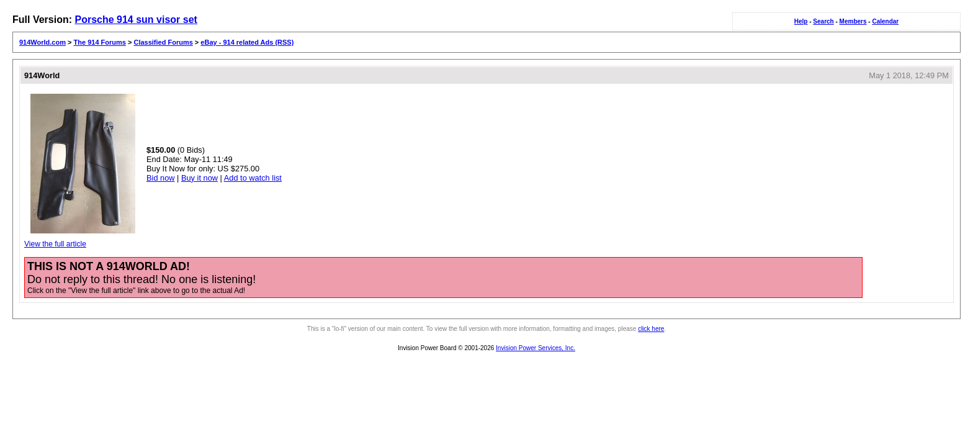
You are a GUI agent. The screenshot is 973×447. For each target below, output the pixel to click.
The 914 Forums (100, 42)
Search (823, 21)
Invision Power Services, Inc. (535, 348)
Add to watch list (253, 178)
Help (801, 21)
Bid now (160, 178)
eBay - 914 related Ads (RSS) (247, 42)
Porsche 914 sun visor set (135, 19)
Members (853, 21)
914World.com (42, 42)
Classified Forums (162, 42)
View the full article (55, 244)
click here (651, 328)
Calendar (885, 21)
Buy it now (199, 178)
